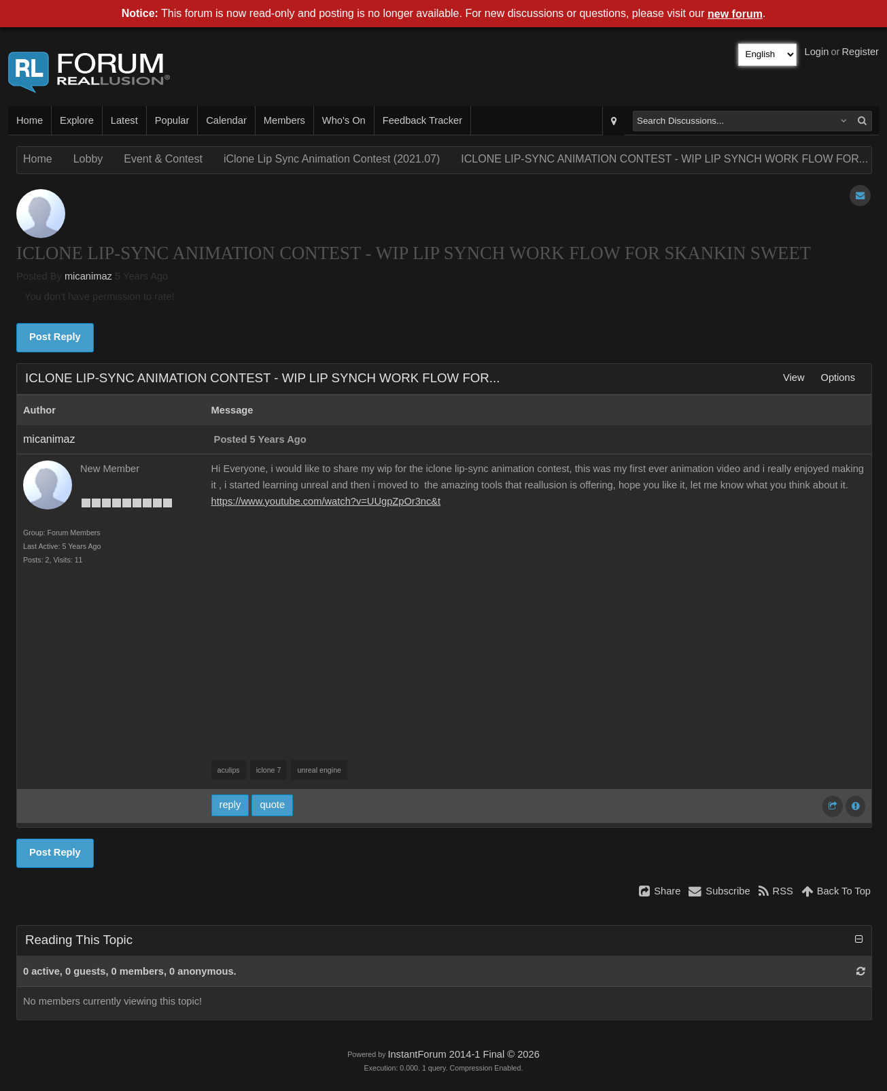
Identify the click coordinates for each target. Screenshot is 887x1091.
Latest (124, 120)
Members (284, 120)
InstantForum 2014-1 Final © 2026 (463, 1054)
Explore (77, 120)
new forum (735, 14)
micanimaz (88, 276)
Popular (172, 120)
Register (860, 51)
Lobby (88, 159)
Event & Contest (163, 159)
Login (817, 51)
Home (29, 120)
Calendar (226, 120)
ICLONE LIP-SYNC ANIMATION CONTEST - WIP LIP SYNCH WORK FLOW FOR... (664, 159)
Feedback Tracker (422, 120)
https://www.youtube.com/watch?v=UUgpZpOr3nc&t (326, 501)
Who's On (344, 120)
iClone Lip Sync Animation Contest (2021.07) (332, 159)
